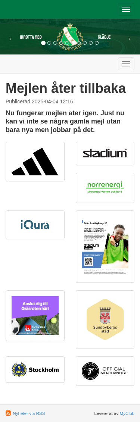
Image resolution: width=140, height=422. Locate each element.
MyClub (126, 413)
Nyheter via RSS (29, 413)
